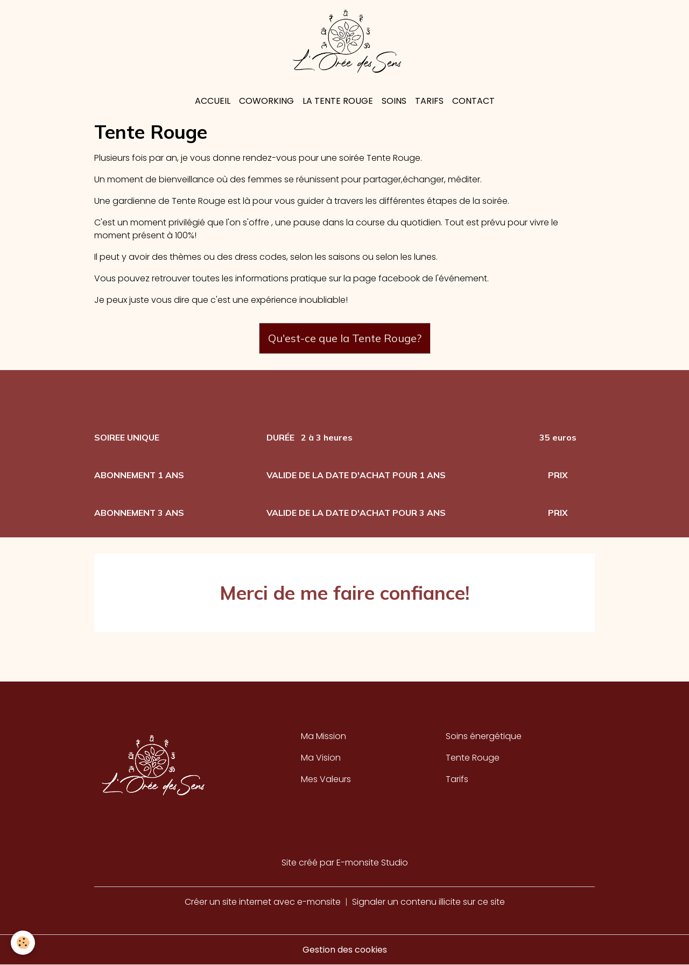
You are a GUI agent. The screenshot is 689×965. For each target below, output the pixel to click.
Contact (473, 101)
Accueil (212, 101)
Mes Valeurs (326, 779)
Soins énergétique (484, 736)
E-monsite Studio (372, 862)
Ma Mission (323, 736)
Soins (394, 101)
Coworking (266, 101)
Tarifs (429, 101)
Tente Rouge (473, 757)
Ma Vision (321, 757)
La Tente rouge (338, 101)
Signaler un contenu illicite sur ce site (428, 902)
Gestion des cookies (345, 949)
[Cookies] (23, 943)
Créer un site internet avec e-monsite (263, 902)
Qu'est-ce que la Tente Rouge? (344, 338)
